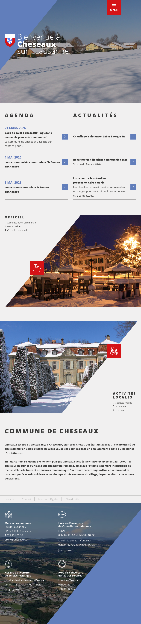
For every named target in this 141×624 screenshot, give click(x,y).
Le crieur (120, 410)
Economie (120, 406)
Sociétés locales (123, 402)
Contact (26, 499)
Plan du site (72, 499)
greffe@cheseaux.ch (17, 539)
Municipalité (14, 226)
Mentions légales (48, 499)
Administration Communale (21, 222)
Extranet (10, 499)
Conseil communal (17, 230)
